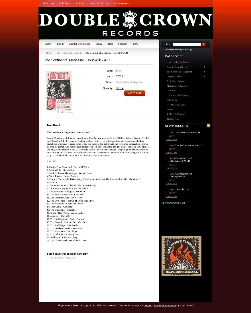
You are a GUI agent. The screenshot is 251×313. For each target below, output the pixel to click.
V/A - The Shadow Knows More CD (186, 145)
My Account (48, 3)
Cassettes (171, 90)
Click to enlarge (66, 112)
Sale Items (172, 100)
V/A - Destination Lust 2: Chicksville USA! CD (181, 159)
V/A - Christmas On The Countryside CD (181, 175)
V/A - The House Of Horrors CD (185, 132)
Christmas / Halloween (177, 95)
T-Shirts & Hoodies (176, 114)
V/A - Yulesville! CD (179, 189)
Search (169, 44)
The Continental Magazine (185, 71)
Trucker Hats (173, 118)
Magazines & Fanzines (177, 85)
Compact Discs (185, 76)
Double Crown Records (185, 67)
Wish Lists (80, 3)
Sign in (108, 3)
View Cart (95, 3)
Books (170, 109)
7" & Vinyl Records (176, 81)
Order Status (64, 3)
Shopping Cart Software (165, 305)
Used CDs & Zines (176, 104)
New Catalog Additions (178, 62)
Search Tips (187, 49)
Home (49, 52)
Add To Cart (171, 140)
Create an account (122, 3)
